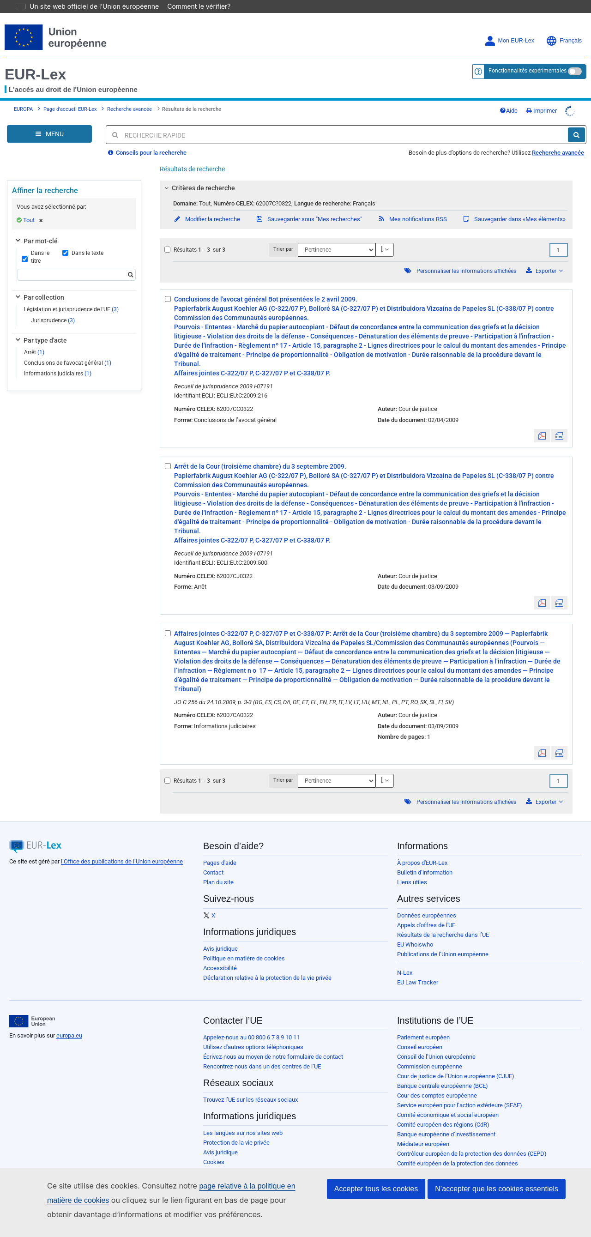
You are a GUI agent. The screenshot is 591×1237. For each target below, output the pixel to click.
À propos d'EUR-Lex (422, 849)
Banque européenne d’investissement (446, 1121)
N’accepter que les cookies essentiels (496, 1189)
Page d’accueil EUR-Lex (69, 96)
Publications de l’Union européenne (442, 941)
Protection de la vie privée (236, 1129)
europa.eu (69, 1022)
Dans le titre (35, 244)
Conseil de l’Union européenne (436, 1043)
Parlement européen (423, 1024)
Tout (33, 207)
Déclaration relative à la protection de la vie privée (267, 964)
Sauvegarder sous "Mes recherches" (308, 206)
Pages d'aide (219, 849)
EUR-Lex (35, 61)
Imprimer (541, 97)
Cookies (213, 1149)
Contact (213, 859)
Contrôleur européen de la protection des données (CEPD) (472, 1140)
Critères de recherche (198, 175)
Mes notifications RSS (412, 206)
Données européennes (426, 902)
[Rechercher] (576, 122)
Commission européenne (429, 1053)
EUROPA (23, 96)
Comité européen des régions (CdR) (443, 1111)
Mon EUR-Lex (509, 28)
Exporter (544, 257)
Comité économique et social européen (448, 1101)
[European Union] (32, 1008)
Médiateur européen (423, 1131)
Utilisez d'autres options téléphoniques (253, 1034)
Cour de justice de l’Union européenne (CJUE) (455, 1063)
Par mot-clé (36, 228)
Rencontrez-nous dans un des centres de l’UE (262, 1053)
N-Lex (404, 959)
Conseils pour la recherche (147, 139)
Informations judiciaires (57, 360)
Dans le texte (82, 240)
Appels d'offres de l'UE (426, 912)
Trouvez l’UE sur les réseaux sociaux (250, 1086)
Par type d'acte (40, 327)
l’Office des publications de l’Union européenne (122, 848)
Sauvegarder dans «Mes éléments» (514, 206)
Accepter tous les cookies (376, 1189)
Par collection (39, 284)
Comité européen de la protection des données (457, 1150)
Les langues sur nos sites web (243, 1119)
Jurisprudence (53, 307)
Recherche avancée (129, 96)
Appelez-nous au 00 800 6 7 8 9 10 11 (251, 1024)
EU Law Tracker (417, 969)
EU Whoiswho (415, 931)
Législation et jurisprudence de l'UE (71, 296)
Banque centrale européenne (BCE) (442, 1072)
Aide (509, 97)
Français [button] (564, 28)
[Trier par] (336, 237)
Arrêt (34, 339)
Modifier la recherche (206, 206)
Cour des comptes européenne (437, 1082)
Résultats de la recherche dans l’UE (443, 921)
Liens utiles (412, 869)
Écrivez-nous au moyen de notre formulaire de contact (273, 1043)
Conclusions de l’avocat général (67, 350)
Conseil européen (419, 1034)
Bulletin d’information (424, 859)
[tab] (366, 175)
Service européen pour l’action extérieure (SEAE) (459, 1092)
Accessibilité (220, 955)
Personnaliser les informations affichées (466, 258)
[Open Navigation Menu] (49, 121)
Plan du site (218, 869)
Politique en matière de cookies (244, 945)
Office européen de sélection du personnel (452, 1160)
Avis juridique (220, 935)
